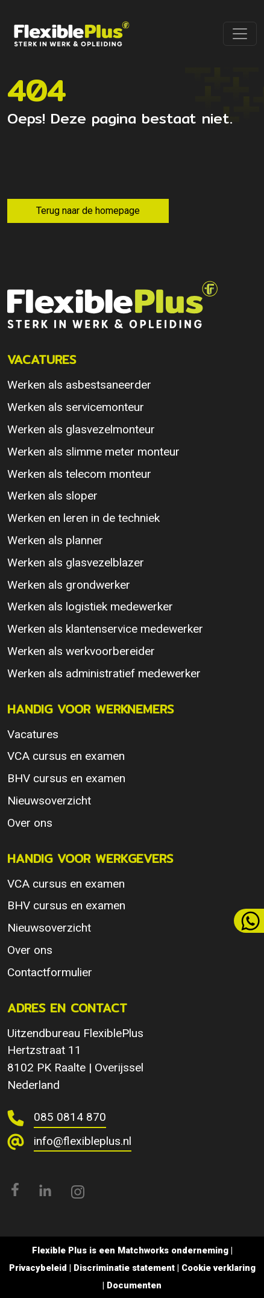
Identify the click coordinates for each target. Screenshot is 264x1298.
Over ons (29, 823)
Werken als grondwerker (68, 585)
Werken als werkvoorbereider (81, 651)
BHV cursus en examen (66, 778)
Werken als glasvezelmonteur (81, 429)
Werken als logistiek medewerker (90, 606)
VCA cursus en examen (66, 756)
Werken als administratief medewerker (104, 673)
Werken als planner (55, 540)
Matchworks (143, 1250)
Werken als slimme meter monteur (93, 452)
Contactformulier (49, 972)
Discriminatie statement (124, 1267)
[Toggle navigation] (240, 34)
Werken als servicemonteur (75, 407)
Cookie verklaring (218, 1267)
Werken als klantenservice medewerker (105, 629)
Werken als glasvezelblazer (75, 562)
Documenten (134, 1285)
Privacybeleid (38, 1267)
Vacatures (32, 734)
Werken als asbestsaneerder (79, 385)
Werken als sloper (52, 496)
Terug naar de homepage (88, 210)
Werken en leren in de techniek (83, 518)
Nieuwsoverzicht (49, 800)
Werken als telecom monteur (79, 474)
